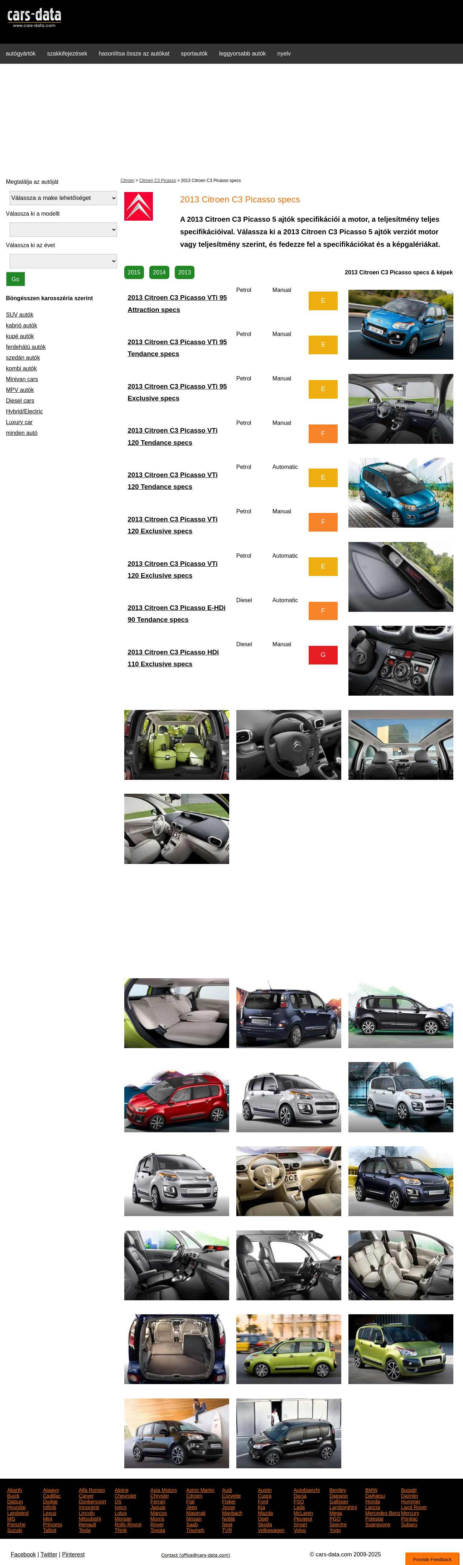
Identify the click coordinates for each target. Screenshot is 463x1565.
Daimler (409, 1495)
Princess (52, 1524)
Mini (47, 1518)
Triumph (195, 1529)
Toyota (157, 1529)
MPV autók (20, 390)
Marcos (158, 1512)
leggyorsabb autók (242, 54)
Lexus (49, 1512)
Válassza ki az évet (30, 245)
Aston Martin (200, 1489)
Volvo (300, 1529)
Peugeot (303, 1518)
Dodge (50, 1501)
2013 (184, 272)
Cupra (264, 1495)
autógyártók (21, 54)
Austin (265, 1489)
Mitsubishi (90, 1518)
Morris (157, 1518)
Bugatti (409, 1489)
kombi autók (21, 368)
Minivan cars (22, 379)
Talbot (49, 1529)
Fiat (190, 1501)
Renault (87, 1524)
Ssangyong (377, 1524)
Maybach (232, 1512)
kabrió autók (21, 325)
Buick (13, 1495)
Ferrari (157, 1501)
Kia (261, 1506)
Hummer (410, 1501)
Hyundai (16, 1506)
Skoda (265, 1524)
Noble (228, 1518)
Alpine (122, 1489)
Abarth (14, 1489)
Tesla (85, 1529)
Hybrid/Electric (24, 411)
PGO (335, 1518)
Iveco (120, 1506)
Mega (335, 1512)
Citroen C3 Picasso (157, 180)
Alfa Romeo (92, 1489)
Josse (228, 1506)
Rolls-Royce (128, 1524)
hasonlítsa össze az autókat (134, 54)
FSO (299, 1501)
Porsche (16, 1524)
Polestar (374, 1518)
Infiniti (49, 1506)
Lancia (372, 1506)
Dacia (300, 1495)
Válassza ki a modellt (33, 214)
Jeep (191, 1506)
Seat (227, 1524)
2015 (134, 272)
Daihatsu (375, 1495)
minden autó (22, 433)
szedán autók (23, 358)
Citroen (128, 180)
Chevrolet (125, 1495)
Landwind (18, 1512)
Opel (263, 1518)
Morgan (123, 1518)
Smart (300, 1524)
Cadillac (52, 1495)
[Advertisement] (232, 119)
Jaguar (158, 1506)
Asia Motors (163, 1489)
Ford (263, 1501)
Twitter (48, 1554)
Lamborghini (343, 1506)
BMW (371, 1489)
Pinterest (73, 1554)
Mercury (410, 1512)
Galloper (338, 1501)
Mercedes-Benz (382, 1512)
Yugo (335, 1529)
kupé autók (20, 336)
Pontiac (409, 1518)
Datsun (15, 1501)
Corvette (231, 1495)
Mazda (265, 1512)
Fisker (229, 1501)
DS (118, 1501)
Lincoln (87, 1512)
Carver (86, 1495)
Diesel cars (20, 401)
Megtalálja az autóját (32, 182)
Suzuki (14, 1529)
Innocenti (89, 1506)
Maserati (196, 1512)
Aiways (51, 1489)
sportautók (194, 54)
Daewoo (338, 1495)
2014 (159, 272)
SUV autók (19, 315)
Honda (372, 1501)
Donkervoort (92, 1501)
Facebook (23, 1554)
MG (11, 1518)
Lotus (121, 1512)
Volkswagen (271, 1529)
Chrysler (159, 1495)
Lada (299, 1506)
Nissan (194, 1518)
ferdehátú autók (26, 347)
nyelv (284, 54)
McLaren (303, 1512)
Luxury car (19, 422)
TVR (227, 1529)
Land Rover (414, 1506)
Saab (192, 1524)
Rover (157, 1524)
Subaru (409, 1524)
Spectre (338, 1524)
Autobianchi (307, 1489)
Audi (227, 1489)
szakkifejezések (67, 54)
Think (121, 1529)
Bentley (337, 1489)
